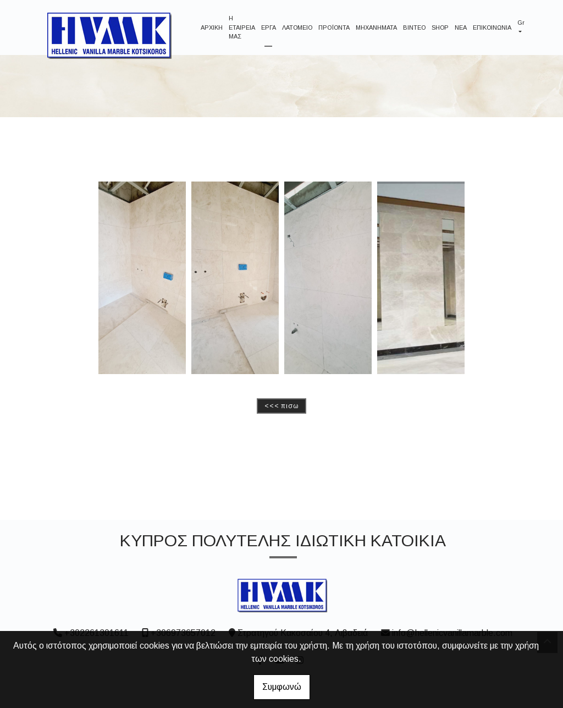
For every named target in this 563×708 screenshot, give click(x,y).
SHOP (440, 27)
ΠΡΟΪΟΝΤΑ (334, 27)
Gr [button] (521, 22)
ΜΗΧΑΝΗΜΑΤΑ (376, 27)
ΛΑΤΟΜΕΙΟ (297, 27)
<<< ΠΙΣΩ (281, 406)
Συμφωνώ (281, 686)
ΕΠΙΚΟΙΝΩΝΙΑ (492, 27)
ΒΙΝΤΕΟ (414, 27)
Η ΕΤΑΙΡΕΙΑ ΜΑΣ (242, 27)
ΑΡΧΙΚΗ (212, 27)
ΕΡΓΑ (268, 27)
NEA (461, 27)
